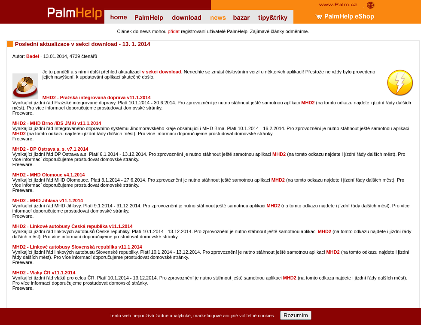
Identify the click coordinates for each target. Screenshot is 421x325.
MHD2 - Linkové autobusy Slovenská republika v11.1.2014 (77, 246)
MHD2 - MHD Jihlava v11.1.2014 (47, 200)
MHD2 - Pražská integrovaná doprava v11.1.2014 (97, 97)
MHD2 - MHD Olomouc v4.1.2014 (48, 174)
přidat (174, 31)
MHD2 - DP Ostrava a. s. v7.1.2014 (50, 149)
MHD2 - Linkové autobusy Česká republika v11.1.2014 (72, 226)
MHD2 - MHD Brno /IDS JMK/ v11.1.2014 (56, 123)
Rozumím (296, 315)
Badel (32, 56)
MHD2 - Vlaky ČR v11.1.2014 (44, 272)
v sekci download (161, 71)
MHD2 (307, 102)
